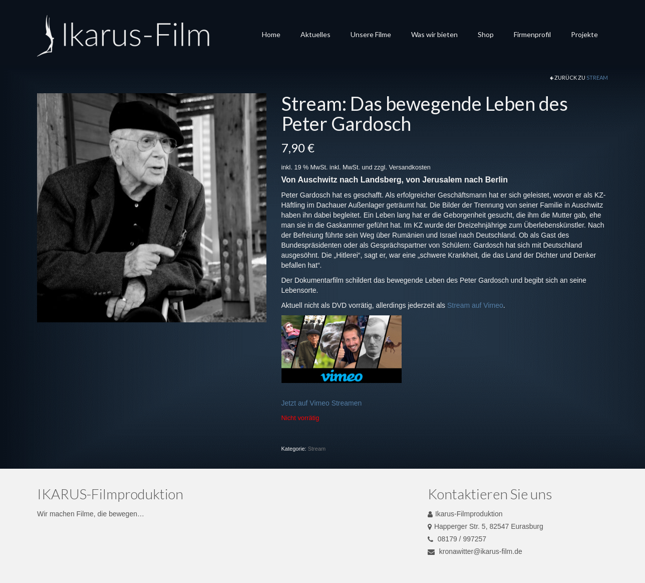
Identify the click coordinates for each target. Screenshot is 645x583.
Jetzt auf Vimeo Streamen (321, 403)
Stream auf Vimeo (475, 305)
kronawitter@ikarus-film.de (475, 551)
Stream (597, 77)
